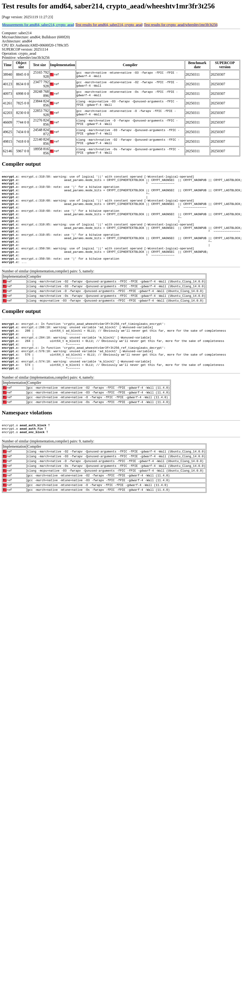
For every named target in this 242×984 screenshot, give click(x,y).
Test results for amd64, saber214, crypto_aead (108, 25)
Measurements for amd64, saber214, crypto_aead (38, 25)
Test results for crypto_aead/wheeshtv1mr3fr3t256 (181, 25)
